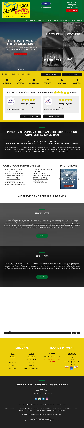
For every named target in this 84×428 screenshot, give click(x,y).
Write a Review (53, 116)
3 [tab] (22, 70)
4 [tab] (24, 70)
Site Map (31, 365)
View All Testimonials (30, 116)
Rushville (49, 410)
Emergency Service (39, 173)
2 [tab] (20, 70)
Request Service (20, 54)
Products (45, 20)
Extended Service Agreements (16, 184)
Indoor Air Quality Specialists (42, 175)
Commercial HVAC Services (15, 173)
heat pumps (48, 224)
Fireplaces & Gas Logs (40, 183)
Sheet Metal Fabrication (40, 179)
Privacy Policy (13, 365)
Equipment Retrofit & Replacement (13, 180)
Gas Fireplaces (52, 59)
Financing (71, 20)
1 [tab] (19, 70)
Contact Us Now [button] (72, 10)
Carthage (36, 409)
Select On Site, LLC (47, 418)
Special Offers (62, 20)
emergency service (10, 267)
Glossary (12, 368)
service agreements (35, 269)
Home (26, 20)
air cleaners (43, 226)
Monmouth (29, 410)
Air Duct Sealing (38, 181)
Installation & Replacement (15, 175)
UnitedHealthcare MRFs (31, 368)
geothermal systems (32, 226)
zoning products (74, 226)
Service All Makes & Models (41, 177)
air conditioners (39, 224)
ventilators (62, 226)
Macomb (21, 410)
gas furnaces (57, 224)
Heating (52, 34)
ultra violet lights (53, 226)
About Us (79, 20)
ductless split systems (19, 226)
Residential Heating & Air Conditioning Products (14, 170)
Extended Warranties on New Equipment (42, 170)
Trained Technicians (13, 177)
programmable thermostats (71, 224)
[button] (51, 74)
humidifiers (7, 226)
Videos (38, 20)
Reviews (32, 20)
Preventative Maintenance (15, 183)
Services (53, 20)
